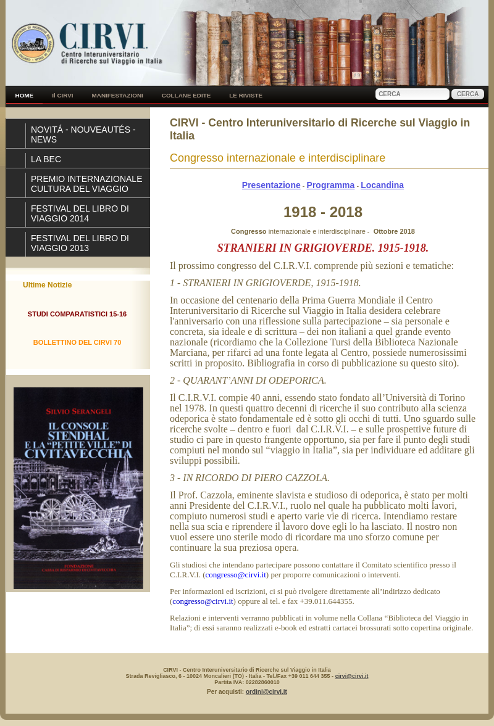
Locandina (382, 185)
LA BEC (46, 159)
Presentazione (271, 185)
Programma (331, 185)
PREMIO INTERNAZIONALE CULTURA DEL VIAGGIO (86, 184)
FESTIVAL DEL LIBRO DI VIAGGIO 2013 (80, 243)
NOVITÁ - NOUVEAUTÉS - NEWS (83, 134)
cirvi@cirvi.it (352, 676)
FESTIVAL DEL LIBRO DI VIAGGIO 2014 (80, 213)
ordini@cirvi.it (266, 691)
